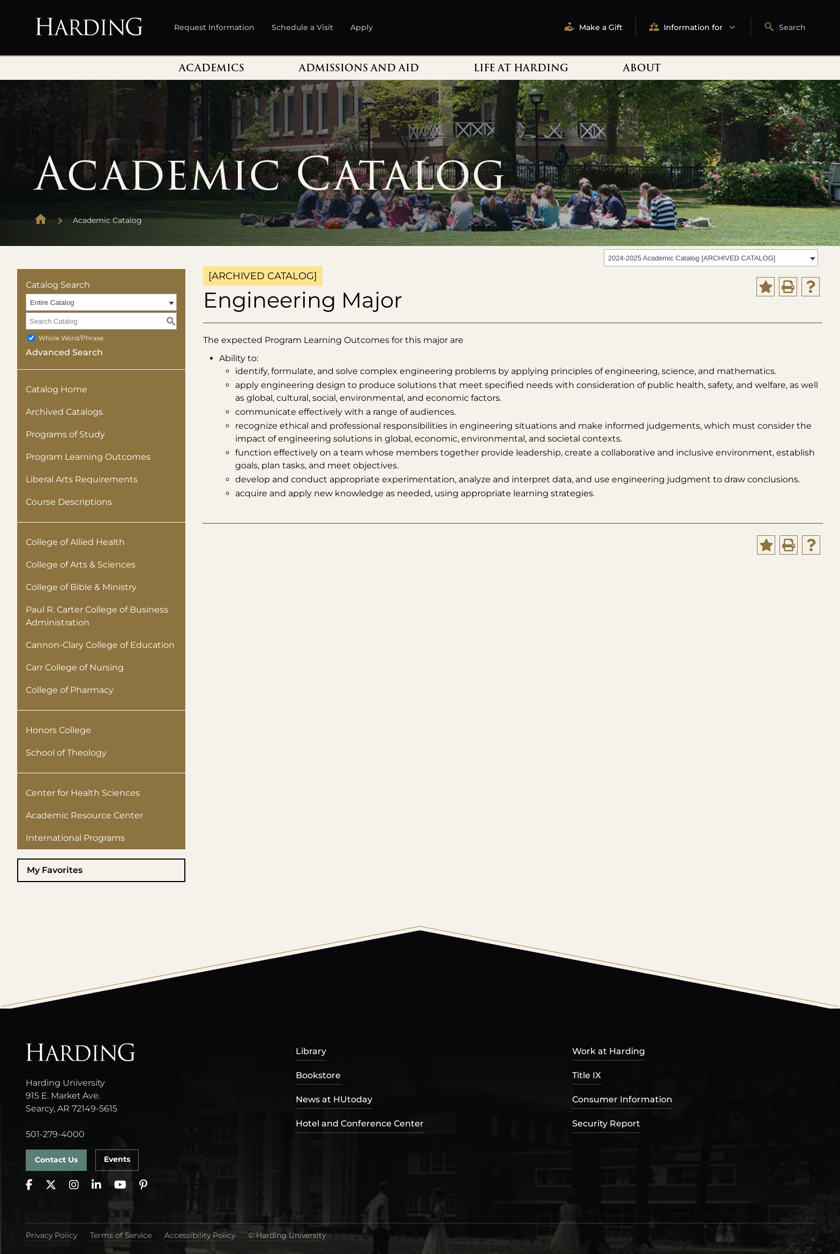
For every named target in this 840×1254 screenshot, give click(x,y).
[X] (51, 1185)
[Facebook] (29, 1185)
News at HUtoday (334, 1099)
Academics (211, 68)
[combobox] (711, 257)
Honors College (58, 730)
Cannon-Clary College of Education (100, 645)
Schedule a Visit (302, 27)
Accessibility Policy (199, 1235)
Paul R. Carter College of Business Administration (97, 616)
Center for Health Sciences (83, 793)
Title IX (586, 1075)
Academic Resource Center (84, 815)
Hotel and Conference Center (360, 1123)
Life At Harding (521, 68)
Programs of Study (65, 434)
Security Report (606, 1123)
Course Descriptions (69, 502)
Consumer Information (622, 1099)
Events (117, 1159)
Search (785, 27)
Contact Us (56, 1159)
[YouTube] (120, 1185)
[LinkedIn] (96, 1185)
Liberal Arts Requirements (82, 479)
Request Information (214, 27)
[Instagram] (74, 1185)
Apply (361, 27)
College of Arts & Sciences (81, 564)
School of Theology (66, 753)
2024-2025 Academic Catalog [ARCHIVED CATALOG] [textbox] (691, 258)
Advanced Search (64, 352)
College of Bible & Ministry (81, 587)
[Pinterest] (143, 1185)
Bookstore (318, 1075)
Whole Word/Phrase (71, 338)
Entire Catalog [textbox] (52, 302)
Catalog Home (56, 389)
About (642, 68)
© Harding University (287, 1235)
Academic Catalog (107, 220)
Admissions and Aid (359, 68)
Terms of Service (121, 1235)
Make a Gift (593, 27)
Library (311, 1051)
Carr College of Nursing (75, 667)
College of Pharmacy (70, 690)
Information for (693, 27)
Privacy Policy (51, 1235)
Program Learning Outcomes (88, 457)
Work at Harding (608, 1051)
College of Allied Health (75, 542)
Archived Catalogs (64, 412)
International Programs (75, 838)
